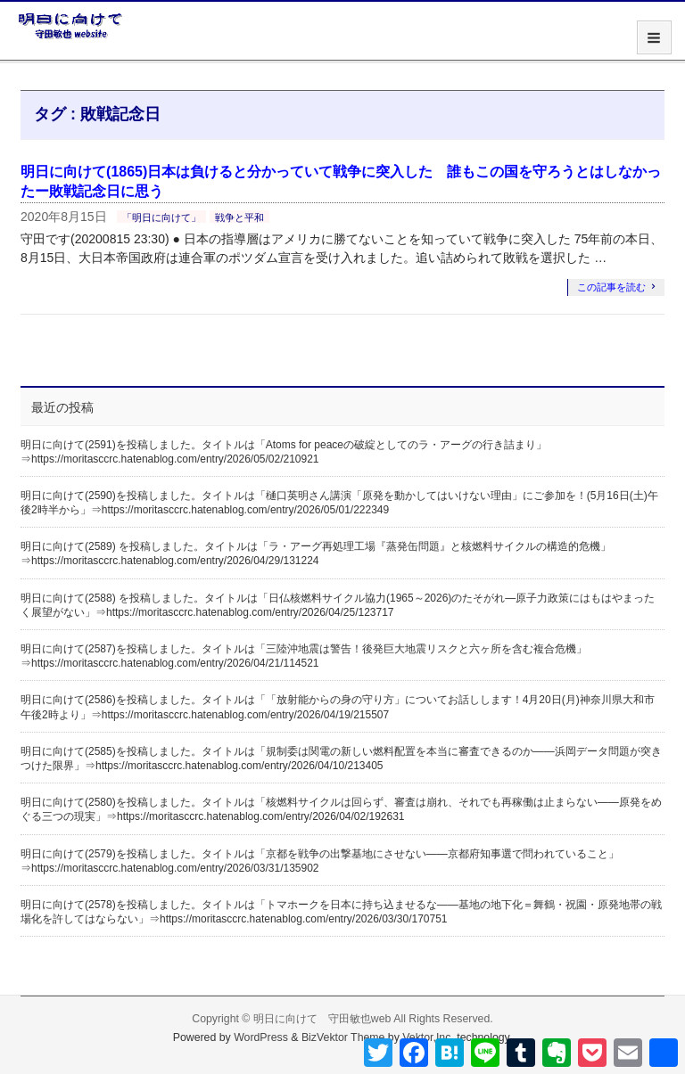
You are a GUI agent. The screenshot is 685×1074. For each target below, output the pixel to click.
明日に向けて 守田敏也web (322, 1019)
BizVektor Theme (343, 1037)
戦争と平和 (239, 217)
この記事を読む (611, 287)
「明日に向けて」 (161, 217)
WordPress (261, 1037)
